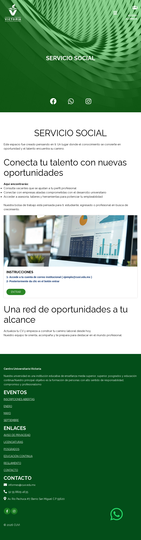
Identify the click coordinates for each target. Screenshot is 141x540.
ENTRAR (16, 291)
